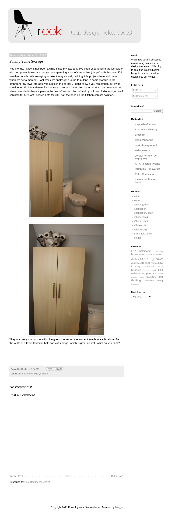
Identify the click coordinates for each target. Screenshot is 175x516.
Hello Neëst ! (142, 150)
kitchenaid (136, 270)
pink (160, 269)
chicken (135, 259)
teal (161, 277)
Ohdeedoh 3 (141, 221)
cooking (147, 258)
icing (137, 266)
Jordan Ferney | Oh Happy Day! (146, 157)
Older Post (117, 476)
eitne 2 (138, 200)
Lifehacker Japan (143, 212)
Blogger (119, 507)
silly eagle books (143, 233)
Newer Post (16, 476)
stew (142, 277)
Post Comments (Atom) (37, 482)
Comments (140, 96)
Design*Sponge (144, 140)
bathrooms (145, 251)
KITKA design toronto (147, 163)
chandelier (158, 254)
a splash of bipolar (146, 124)
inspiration (148, 266)
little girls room (150, 270)
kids (160, 266)
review (134, 273)
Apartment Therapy (146, 129)
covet (159, 259)
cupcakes (136, 263)
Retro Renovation (145, 174)
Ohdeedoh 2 (141, 225)
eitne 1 (138, 196)
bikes (134, 254)
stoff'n (137, 237)
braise (149, 254)
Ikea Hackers (141, 204)
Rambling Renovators (147, 169)
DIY (133, 251)
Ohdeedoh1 (140, 229)
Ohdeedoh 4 (141, 217)
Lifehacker (140, 208)
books (142, 254)
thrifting (136, 280)
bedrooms (158, 251)
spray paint (151, 273)
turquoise (149, 280)
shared (141, 273)
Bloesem (140, 134)
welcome (135, 284)
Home (67, 476)
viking (160, 280)
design (145, 262)
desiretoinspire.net (146, 145)
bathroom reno (26, 374)
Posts (137, 90)
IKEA (36, 374)
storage (44, 374)
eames (154, 263)
